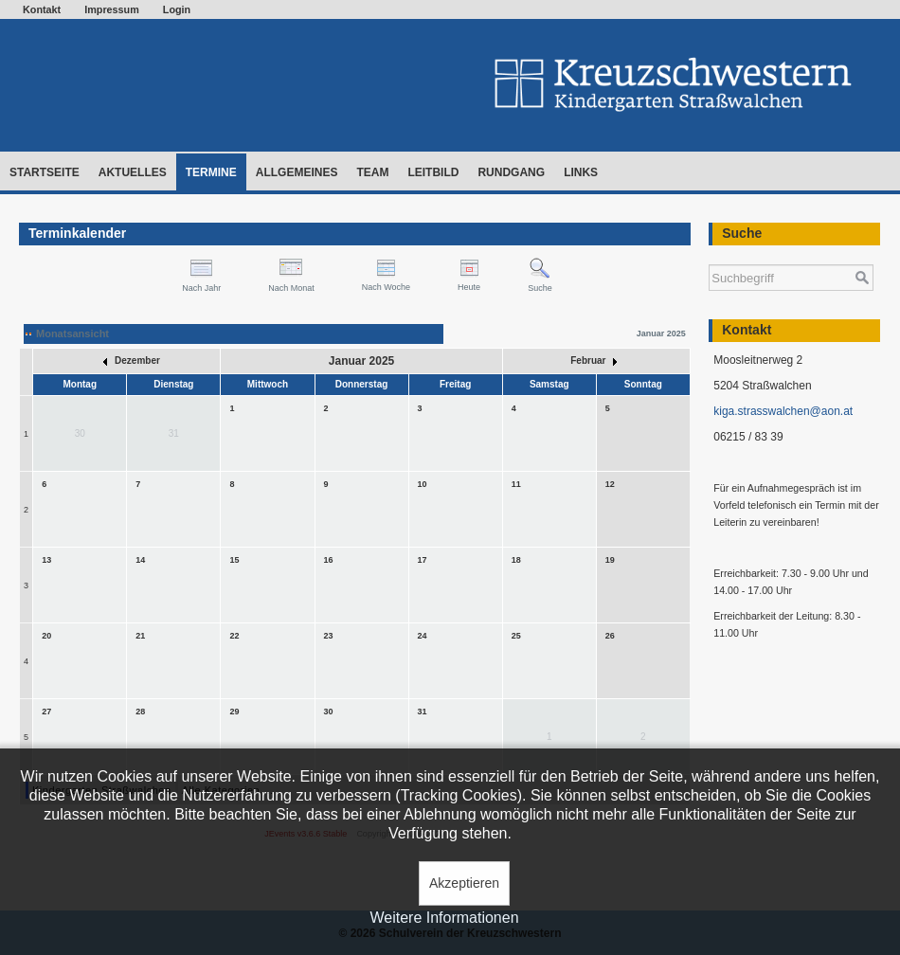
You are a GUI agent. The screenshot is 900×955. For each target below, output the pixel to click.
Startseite (44, 172)
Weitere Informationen (443, 918)
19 (610, 560)
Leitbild (433, 172)
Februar (593, 360)
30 (328, 711)
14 (140, 560)
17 (422, 560)
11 (516, 484)
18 (516, 560)
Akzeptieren (464, 883)
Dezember (131, 360)
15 (234, 560)
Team (372, 172)
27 (46, 711)
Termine (211, 172)
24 (422, 635)
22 (234, 635)
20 (46, 635)
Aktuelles (133, 172)
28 (140, 711)
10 (422, 484)
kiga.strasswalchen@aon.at (783, 411)
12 (610, 484)
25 (516, 635)
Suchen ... (709, 255)
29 (234, 711)
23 (328, 635)
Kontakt (42, 9)
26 (610, 635)
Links (581, 172)
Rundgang (511, 172)
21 (140, 635)
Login (176, 9)
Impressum (111, 9)
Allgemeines (297, 172)
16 (328, 560)
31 (422, 711)
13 (46, 560)
